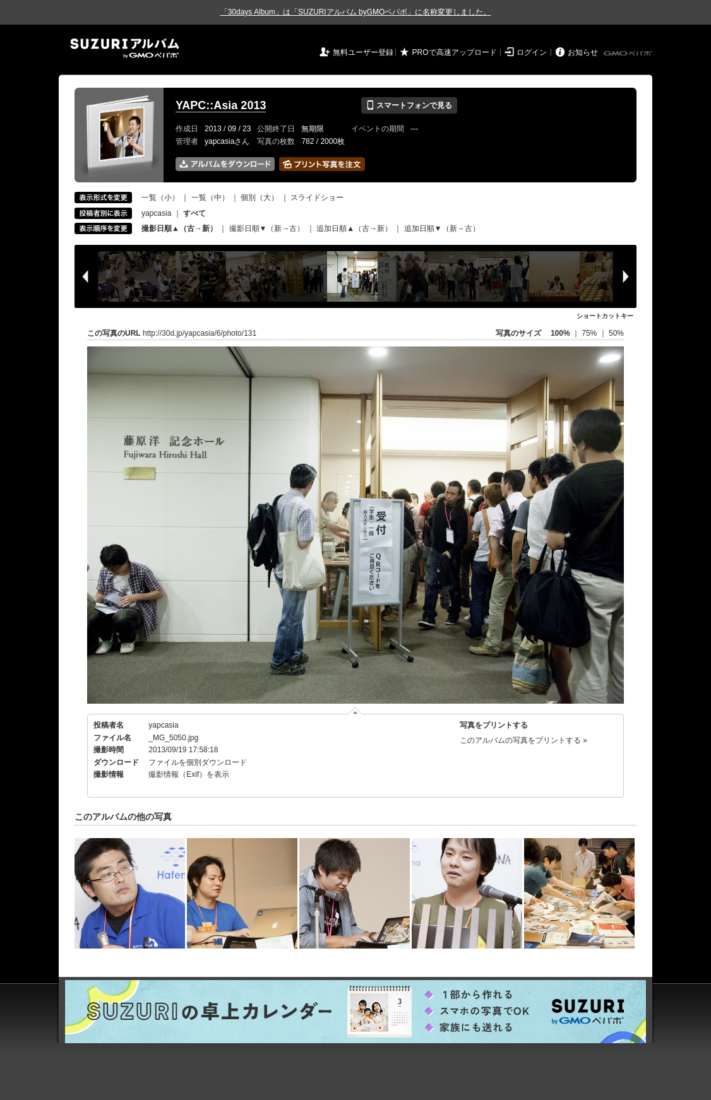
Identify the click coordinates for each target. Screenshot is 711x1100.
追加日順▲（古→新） (354, 228)
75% (590, 333)
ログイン (532, 52)
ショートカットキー (605, 315)
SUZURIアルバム (125, 48)
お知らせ (583, 52)
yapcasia (156, 213)
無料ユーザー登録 (363, 52)
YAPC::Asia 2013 (221, 105)
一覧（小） (160, 197)
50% (616, 333)
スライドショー (317, 197)
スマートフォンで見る (408, 105)
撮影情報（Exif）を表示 (188, 774)
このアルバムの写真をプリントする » (523, 740)
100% (560, 333)
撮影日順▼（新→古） (267, 228)
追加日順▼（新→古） (442, 228)
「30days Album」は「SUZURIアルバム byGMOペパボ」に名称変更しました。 (355, 12)
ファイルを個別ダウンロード (197, 762)
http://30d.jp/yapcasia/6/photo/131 (199, 333)
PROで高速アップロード (454, 52)
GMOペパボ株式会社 (629, 53)
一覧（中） (210, 197)
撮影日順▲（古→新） (179, 228)
